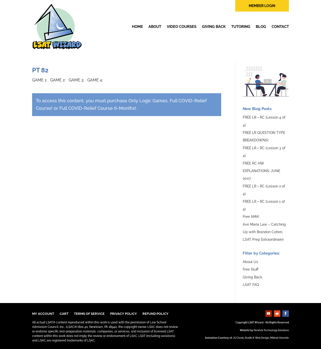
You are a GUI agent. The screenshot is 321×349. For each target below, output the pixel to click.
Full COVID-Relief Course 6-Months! (97, 108)
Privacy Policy (123, 314)
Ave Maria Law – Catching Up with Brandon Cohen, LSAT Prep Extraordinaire (264, 232)
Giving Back (214, 26)
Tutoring (240, 26)
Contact (280, 26)
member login (262, 6)
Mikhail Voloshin (279, 337)
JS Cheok (238, 337)
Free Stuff (250, 269)
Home (137, 26)
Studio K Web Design (257, 337)
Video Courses (181, 26)
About (154, 26)
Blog (261, 26)
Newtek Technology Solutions (271, 330)
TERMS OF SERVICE (89, 314)
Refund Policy (155, 314)
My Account (43, 314)
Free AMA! (251, 217)
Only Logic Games (148, 100)
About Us (250, 262)
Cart (64, 314)
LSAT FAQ (251, 285)
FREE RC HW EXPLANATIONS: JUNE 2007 (261, 171)
